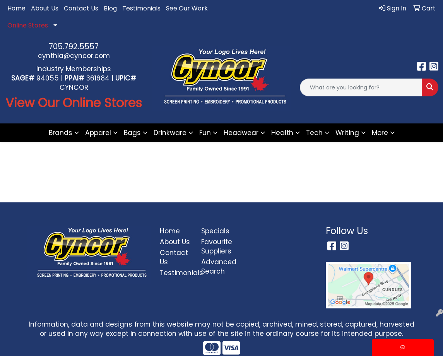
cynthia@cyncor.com (74, 55)
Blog (110, 8)
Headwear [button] (241, 132)
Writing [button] (347, 132)
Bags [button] (132, 132)
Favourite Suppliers (216, 246)
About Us (44, 8)
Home (16, 8)
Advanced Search (217, 266)
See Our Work (187, 8)
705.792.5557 (74, 46)
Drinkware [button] (170, 132)
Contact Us (81, 8)
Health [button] (282, 132)
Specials (215, 231)
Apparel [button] (98, 132)
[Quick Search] (361, 87)
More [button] (380, 132)
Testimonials (141, 8)
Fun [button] (205, 132)
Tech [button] (314, 132)
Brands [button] (60, 132)
